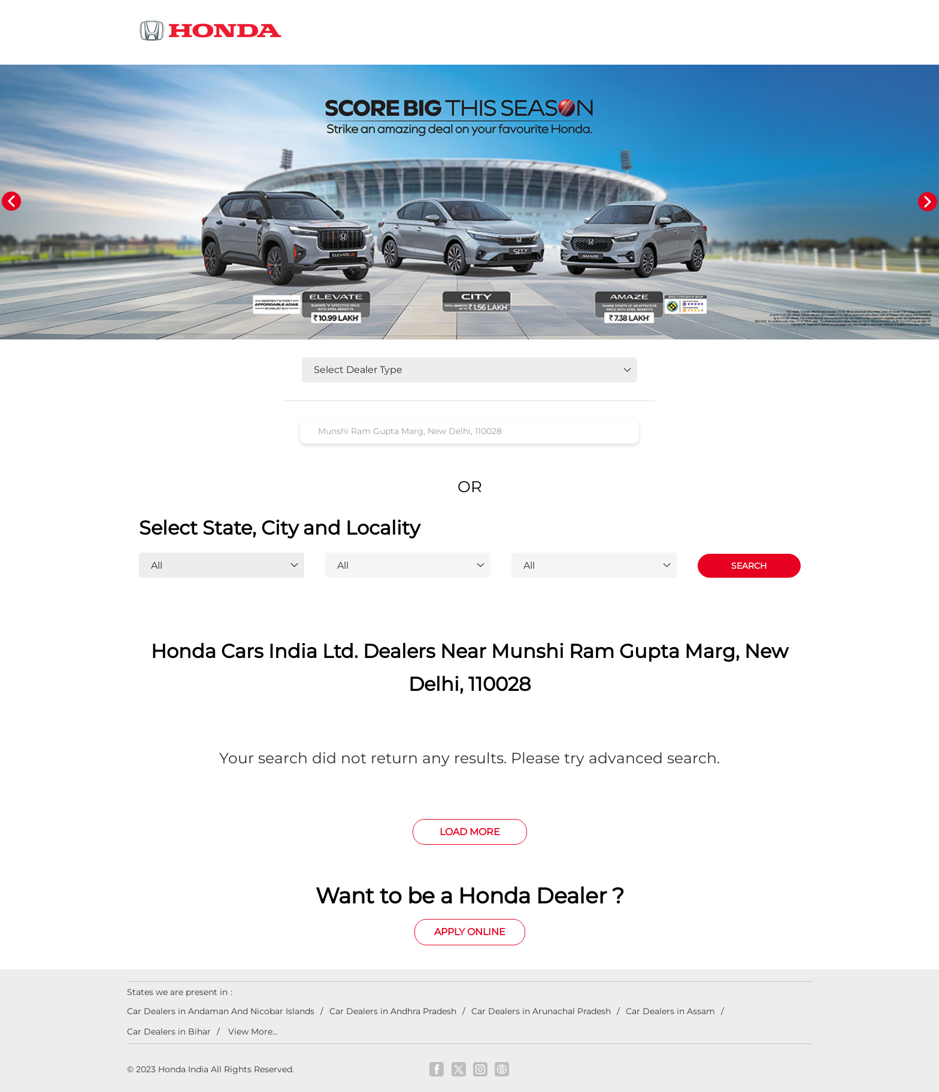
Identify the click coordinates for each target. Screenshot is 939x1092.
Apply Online (469, 932)
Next (927, 201)
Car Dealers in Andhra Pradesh (392, 1011)
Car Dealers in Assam (670, 1011)
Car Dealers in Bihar (169, 1031)
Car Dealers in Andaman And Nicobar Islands (220, 1011)
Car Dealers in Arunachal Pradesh (541, 1011)
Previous (11, 201)
